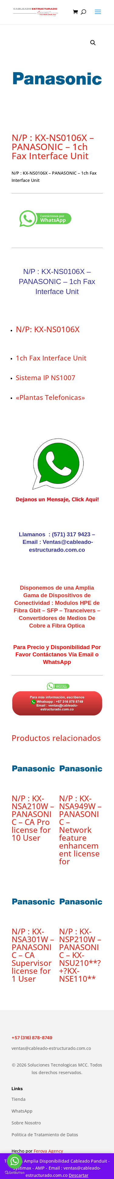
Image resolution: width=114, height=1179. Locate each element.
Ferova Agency (48, 1151)
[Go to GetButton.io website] (14, 1173)
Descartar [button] (78, 1175)
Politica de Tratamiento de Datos (45, 1134)
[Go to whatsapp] (14, 1161)
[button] (93, 42)
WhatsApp (22, 1111)
